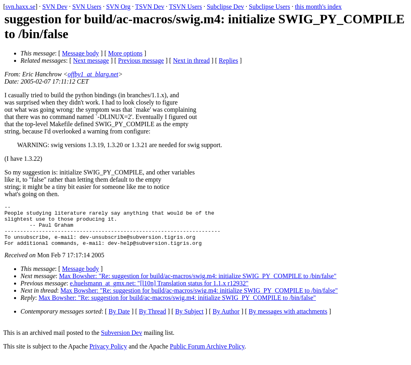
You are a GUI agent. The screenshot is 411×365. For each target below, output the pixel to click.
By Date (119, 319)
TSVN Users (185, 6)
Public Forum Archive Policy (207, 354)
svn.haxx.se (20, 6)
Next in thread (191, 60)
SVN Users (86, 6)
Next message (91, 60)
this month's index (318, 6)
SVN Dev (54, 6)
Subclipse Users (269, 6)
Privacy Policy (108, 354)
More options (125, 53)
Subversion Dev (121, 341)
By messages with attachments (288, 319)
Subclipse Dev (225, 6)
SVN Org (118, 6)
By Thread (152, 319)
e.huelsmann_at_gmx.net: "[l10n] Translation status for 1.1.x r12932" (159, 291)
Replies (228, 60)
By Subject (189, 319)
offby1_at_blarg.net (93, 74)
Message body (80, 53)
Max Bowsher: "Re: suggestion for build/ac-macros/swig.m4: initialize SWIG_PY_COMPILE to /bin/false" (197, 284)
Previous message (141, 60)
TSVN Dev (149, 6)
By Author (226, 319)
